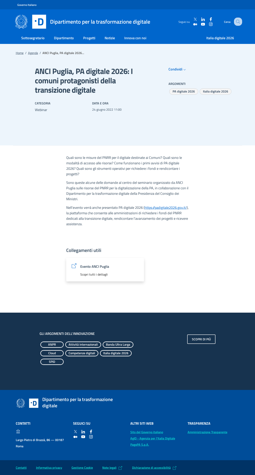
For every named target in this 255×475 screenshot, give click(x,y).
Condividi (178, 69)
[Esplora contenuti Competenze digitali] (81, 353)
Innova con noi (135, 38)
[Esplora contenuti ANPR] (52, 345)
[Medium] (193, 24)
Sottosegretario (33, 38)
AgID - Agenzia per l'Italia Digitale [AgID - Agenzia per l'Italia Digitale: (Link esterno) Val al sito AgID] (152, 438)
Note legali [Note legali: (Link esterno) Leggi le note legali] (109, 467)
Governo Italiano (26, 5)
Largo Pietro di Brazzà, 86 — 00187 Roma (40, 443)
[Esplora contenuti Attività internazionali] (83, 345)
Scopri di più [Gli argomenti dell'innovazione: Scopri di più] (201, 339)
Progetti (89, 38)
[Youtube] (200, 24)
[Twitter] (193, 19)
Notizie (110, 38)
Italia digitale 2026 (220, 38)
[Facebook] (208, 19)
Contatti (21, 467)
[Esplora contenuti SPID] (52, 362)
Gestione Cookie (82, 467)
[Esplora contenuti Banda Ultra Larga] (118, 345)
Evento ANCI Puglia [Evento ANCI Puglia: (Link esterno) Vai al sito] (94, 266)
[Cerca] (237, 21)
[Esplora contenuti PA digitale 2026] (183, 91)
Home (20, 53)
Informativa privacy (49, 467)
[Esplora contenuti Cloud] (52, 353)
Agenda (33, 53)
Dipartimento (64, 38)
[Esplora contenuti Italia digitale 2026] (215, 91)
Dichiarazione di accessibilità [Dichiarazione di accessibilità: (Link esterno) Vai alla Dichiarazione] (151, 467)
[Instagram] (208, 24)
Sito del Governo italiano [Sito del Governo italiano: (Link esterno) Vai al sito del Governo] (146, 432)
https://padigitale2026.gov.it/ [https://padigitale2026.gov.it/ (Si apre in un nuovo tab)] (166, 207)
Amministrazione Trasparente (207, 432)
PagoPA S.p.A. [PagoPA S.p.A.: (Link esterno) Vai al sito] (139, 444)
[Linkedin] (200, 19)
